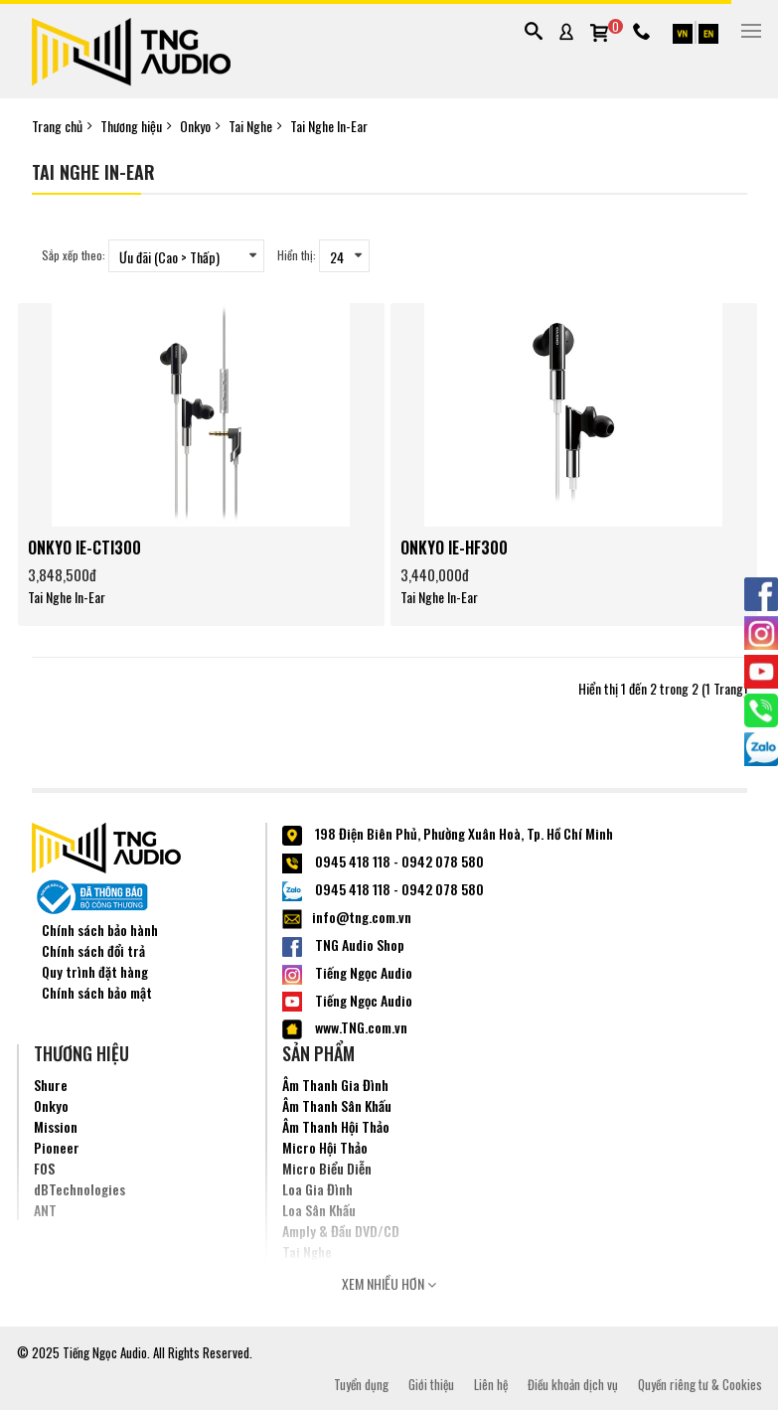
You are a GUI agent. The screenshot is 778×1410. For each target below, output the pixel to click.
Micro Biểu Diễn (327, 1168)
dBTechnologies (79, 1188)
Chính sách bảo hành (100, 929)
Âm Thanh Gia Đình (335, 1084)
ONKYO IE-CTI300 (84, 547)
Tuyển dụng (361, 1384)
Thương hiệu (131, 126)
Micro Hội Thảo (325, 1147)
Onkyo (195, 126)
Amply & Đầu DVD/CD (340, 1230)
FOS (44, 1168)
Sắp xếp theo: (73, 254)
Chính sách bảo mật (97, 992)
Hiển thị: (296, 254)
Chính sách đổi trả (93, 950)
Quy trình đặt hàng (95, 971)
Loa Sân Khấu (319, 1209)
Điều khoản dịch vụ (573, 1384)
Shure (51, 1084)
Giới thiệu (431, 1384)
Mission (56, 1126)
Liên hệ (491, 1384)
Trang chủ (57, 126)
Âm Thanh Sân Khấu (336, 1105)
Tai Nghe (250, 126)
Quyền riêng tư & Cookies (700, 1384)
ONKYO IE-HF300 (454, 547)
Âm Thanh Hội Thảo (335, 1126)
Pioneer (56, 1147)
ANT (45, 1209)
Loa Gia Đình (317, 1188)
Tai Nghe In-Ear (329, 126)
